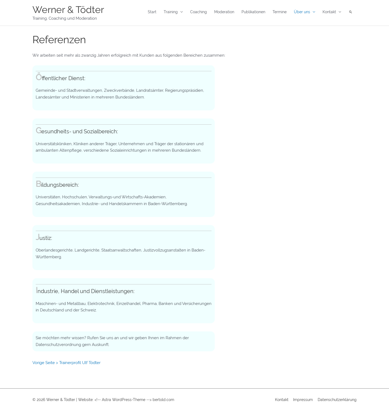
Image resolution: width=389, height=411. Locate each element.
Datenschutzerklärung (337, 400)
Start (152, 12)
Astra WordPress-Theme (123, 400)
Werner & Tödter (68, 9)
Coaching (198, 12)
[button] (351, 12)
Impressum (303, 400)
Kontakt (282, 400)
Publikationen (253, 12)
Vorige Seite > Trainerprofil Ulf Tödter (66, 362)
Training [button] (171, 12)
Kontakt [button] (329, 12)
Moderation (224, 12)
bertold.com (163, 400)
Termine (280, 12)
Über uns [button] (302, 12)
